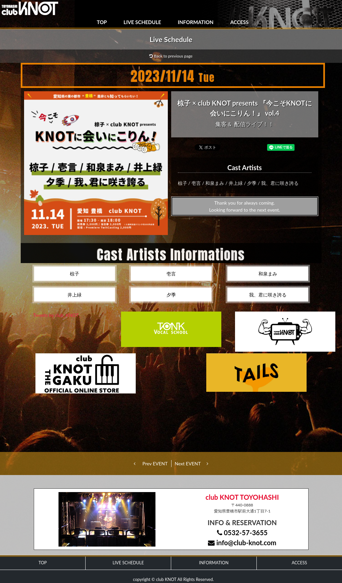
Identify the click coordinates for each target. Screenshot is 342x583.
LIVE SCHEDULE (142, 22)
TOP (102, 22)
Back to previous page (171, 56)
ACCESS (239, 22)
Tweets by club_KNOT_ (57, 315)
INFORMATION (196, 22)
